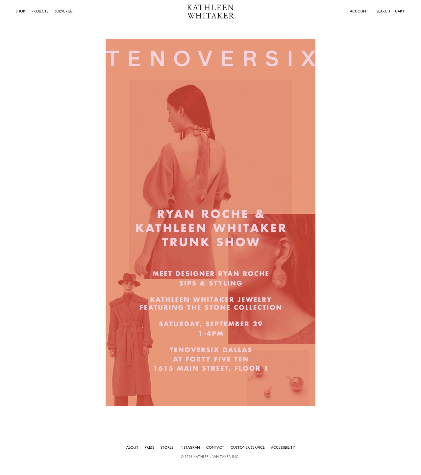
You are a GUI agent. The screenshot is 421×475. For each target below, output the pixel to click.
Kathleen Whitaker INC (215, 457)
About (132, 447)
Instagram (190, 447)
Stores (167, 447)
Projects (40, 11)
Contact (215, 447)
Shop (20, 11)
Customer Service (248, 447)
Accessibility (283, 447)
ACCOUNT (359, 11)
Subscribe (64, 11)
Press (149, 447)
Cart (400, 11)
